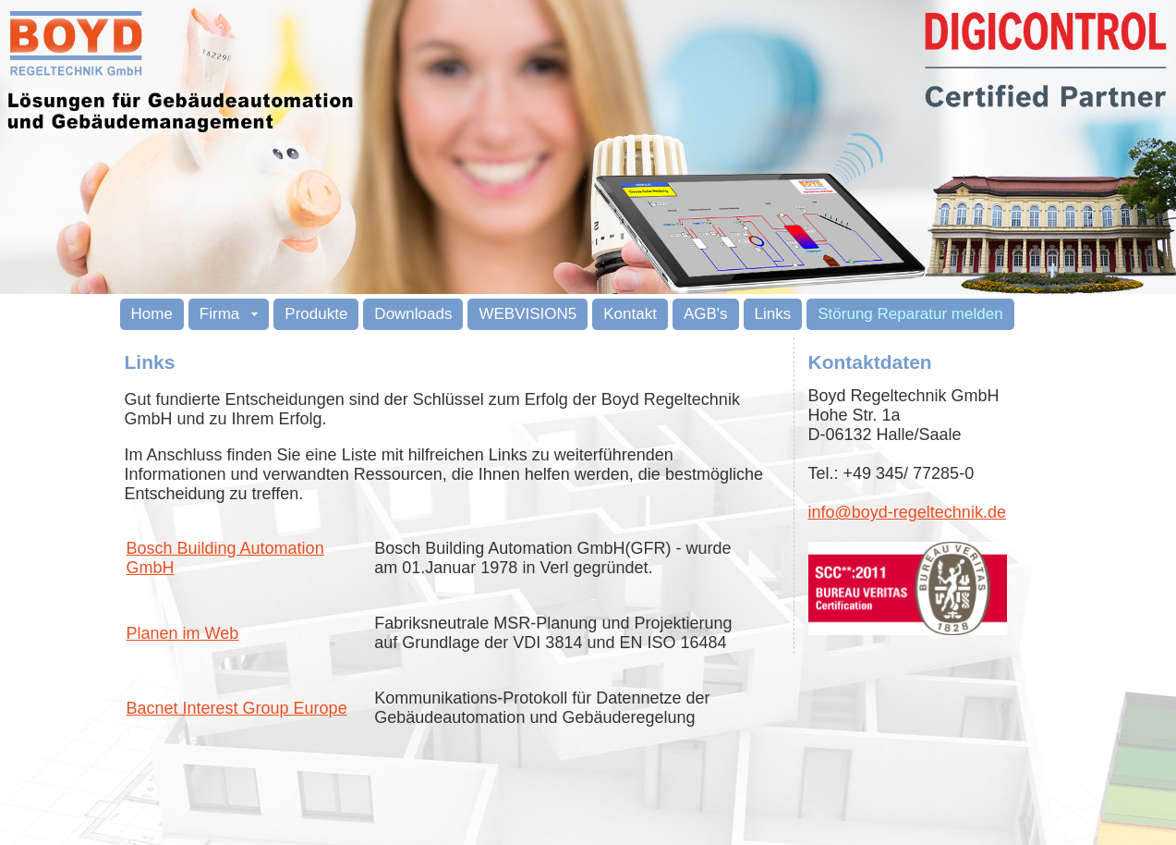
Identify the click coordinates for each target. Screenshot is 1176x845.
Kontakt (630, 314)
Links (773, 314)
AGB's (706, 314)
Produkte (316, 314)
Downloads (413, 314)
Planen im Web (183, 633)
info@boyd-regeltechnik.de (907, 512)
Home (152, 314)
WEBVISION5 (527, 314)
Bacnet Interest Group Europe (237, 708)
